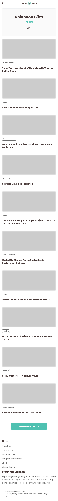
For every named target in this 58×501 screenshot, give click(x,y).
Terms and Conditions (27, 493)
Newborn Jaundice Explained (17, 183)
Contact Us (7, 450)
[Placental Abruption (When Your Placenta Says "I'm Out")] (29, 317)
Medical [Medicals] (6, 178)
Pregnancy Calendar (12, 458)
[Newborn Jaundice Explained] (29, 165)
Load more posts (29, 426)
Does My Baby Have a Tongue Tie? (20, 107)
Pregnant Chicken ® (19, 491)
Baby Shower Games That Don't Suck (21, 412)
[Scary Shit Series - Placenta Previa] (29, 357)
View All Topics (9, 467)
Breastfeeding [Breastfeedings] (9, 62)
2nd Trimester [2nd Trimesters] (9, 255)
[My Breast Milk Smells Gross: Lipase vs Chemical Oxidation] (29, 125)
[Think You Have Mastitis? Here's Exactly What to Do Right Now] (29, 49)
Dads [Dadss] (5, 294)
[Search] (3, 3)
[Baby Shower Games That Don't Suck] (29, 393)
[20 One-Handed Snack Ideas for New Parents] (29, 280)
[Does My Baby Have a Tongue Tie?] (29, 88)
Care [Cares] (5, 102)
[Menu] (54, 3)
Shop (4, 462)
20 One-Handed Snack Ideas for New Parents (26, 299)
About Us (6, 446)
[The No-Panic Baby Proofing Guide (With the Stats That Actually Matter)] (29, 201)
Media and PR (8, 454)
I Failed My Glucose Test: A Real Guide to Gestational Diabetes (23, 261)
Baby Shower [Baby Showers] (8, 407)
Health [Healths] (6, 331)
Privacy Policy (11, 493)
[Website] (28, 27)
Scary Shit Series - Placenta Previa (20, 375)
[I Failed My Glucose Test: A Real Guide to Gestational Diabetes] (29, 241)
